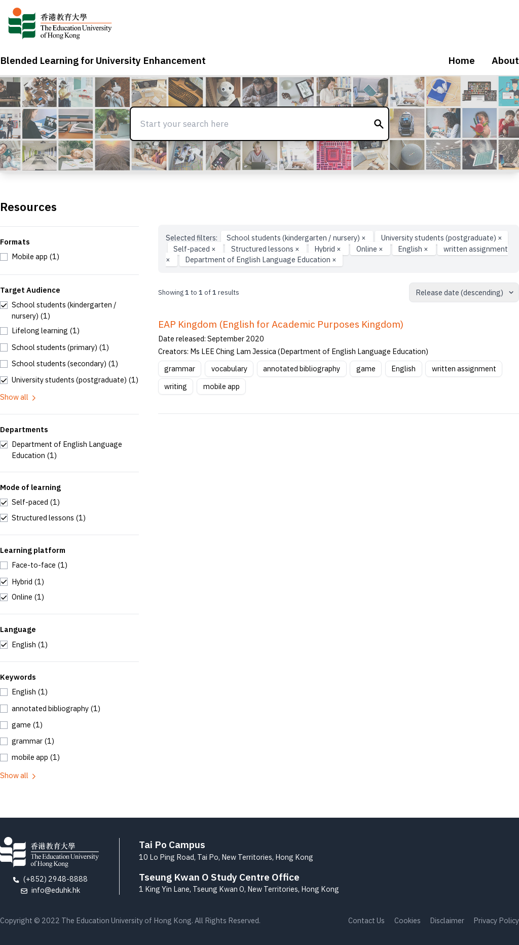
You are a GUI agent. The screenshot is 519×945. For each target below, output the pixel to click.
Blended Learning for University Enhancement (103, 60)
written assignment (464, 368)
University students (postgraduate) (441, 237)
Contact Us (366, 920)
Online (370, 249)
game (366, 368)
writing (175, 386)
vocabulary (229, 368)
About (505, 60)
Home (461, 60)
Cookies (407, 920)
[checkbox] (29, 256)
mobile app (221, 386)
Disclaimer (447, 920)
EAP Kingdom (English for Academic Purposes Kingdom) (280, 324)
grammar (179, 368)
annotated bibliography (301, 368)
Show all (19, 397)
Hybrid (328, 249)
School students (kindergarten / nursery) (297, 237)
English (414, 249)
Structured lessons (266, 249)
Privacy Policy (496, 920)
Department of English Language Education (261, 259)
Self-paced (195, 249)
